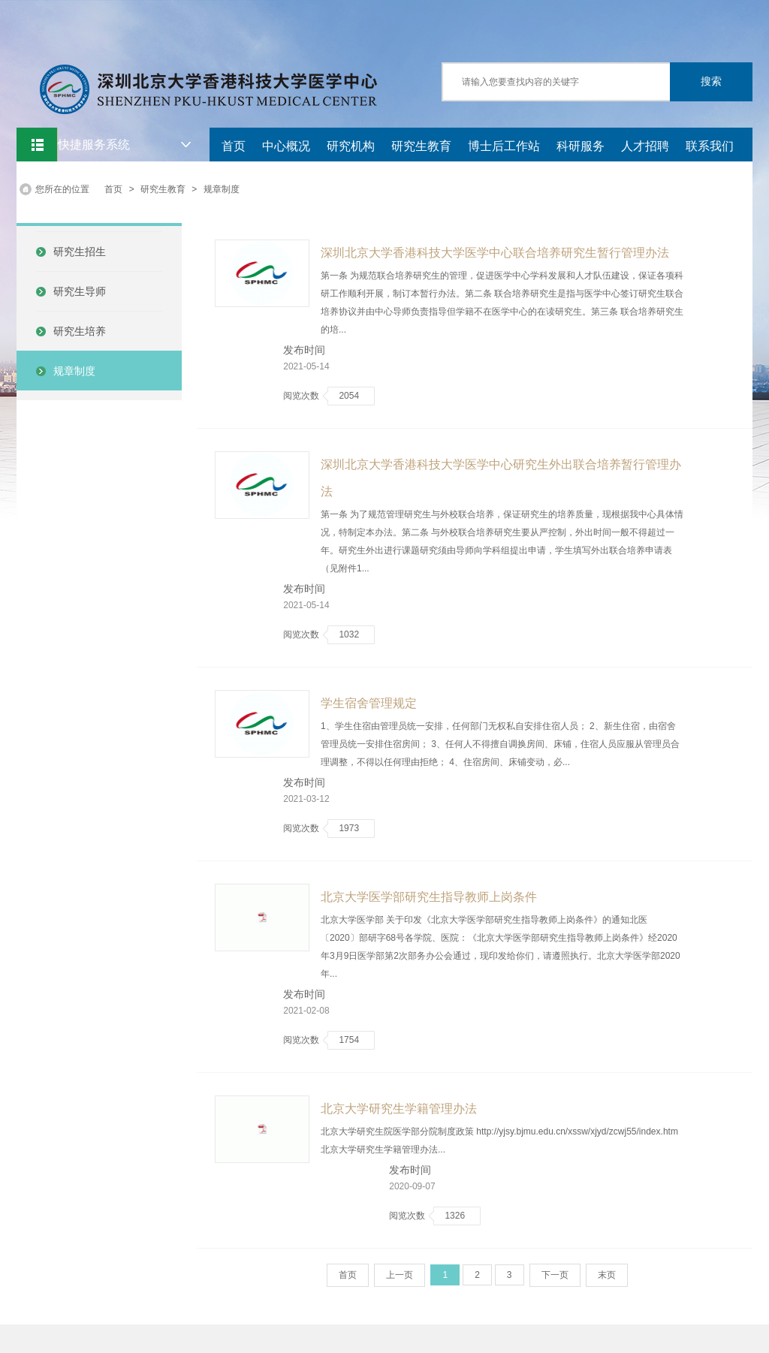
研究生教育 (421, 146)
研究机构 (351, 146)
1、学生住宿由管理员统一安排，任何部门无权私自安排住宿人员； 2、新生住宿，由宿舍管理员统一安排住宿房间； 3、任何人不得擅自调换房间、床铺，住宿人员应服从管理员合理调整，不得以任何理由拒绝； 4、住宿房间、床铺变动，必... (500, 744)
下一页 (554, 1275)
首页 (234, 146)
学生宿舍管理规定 (369, 703)
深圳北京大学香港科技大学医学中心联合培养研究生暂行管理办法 (495, 252)
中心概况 (286, 146)
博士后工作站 (504, 146)
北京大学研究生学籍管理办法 (399, 1108)
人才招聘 (645, 146)
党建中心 (246, 176)
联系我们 (710, 146)
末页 (607, 1275)
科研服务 (580, 146)
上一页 (399, 1275)
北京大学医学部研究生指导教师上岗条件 (429, 896)
